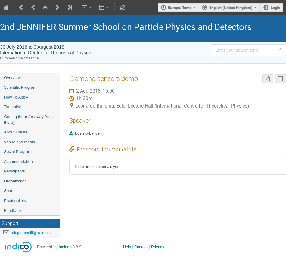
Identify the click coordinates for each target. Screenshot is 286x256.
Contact (141, 246)
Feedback (13, 210)
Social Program (17, 151)
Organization (15, 181)
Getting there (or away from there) (28, 119)
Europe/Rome (179, 7)
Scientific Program (20, 87)
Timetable (12, 107)
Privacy (157, 246)
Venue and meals (19, 142)
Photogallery (15, 200)
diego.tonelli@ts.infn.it (31, 232)
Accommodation (18, 161)
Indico (64, 246)
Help (127, 246)
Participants (14, 171)
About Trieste (16, 132)
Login (275, 7)
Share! (10, 190)
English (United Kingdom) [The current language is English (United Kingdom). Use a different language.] (231, 7)
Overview (12, 77)
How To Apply (16, 97)
